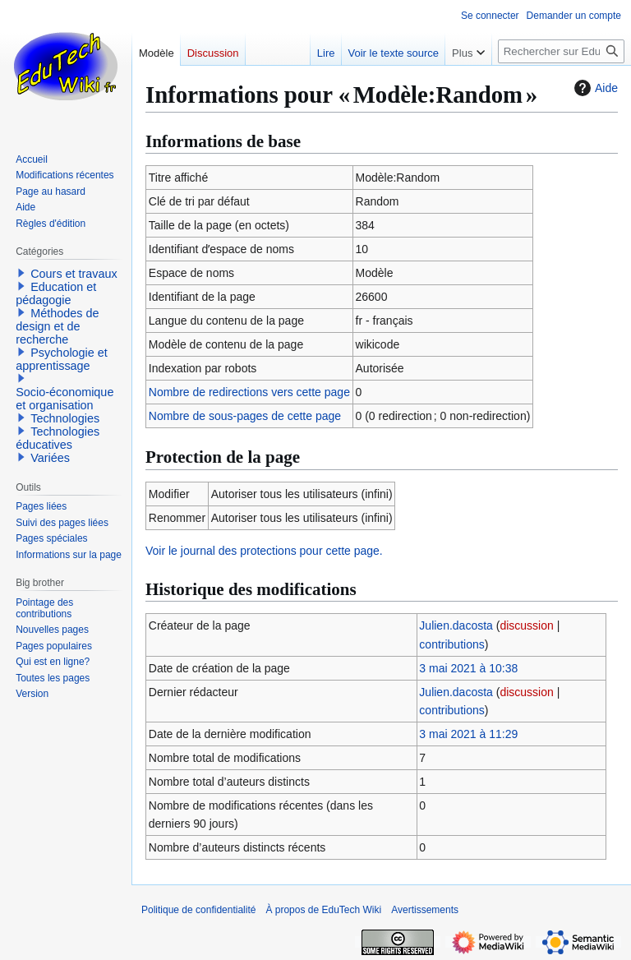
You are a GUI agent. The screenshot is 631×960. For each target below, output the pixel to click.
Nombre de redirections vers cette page (249, 392)
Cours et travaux (73, 273)
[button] (21, 273)
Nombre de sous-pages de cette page (245, 415)
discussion (526, 625)
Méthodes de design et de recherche (57, 326)
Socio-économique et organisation (64, 398)
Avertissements (424, 910)
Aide (594, 88)
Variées (50, 457)
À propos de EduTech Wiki (323, 910)
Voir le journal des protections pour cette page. (264, 550)
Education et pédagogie (56, 293)
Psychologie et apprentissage (62, 359)
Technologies (64, 418)
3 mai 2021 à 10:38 (468, 668)
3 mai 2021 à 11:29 (468, 734)
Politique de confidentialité (198, 910)
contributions (451, 644)
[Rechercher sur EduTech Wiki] (561, 51)
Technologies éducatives (57, 438)
